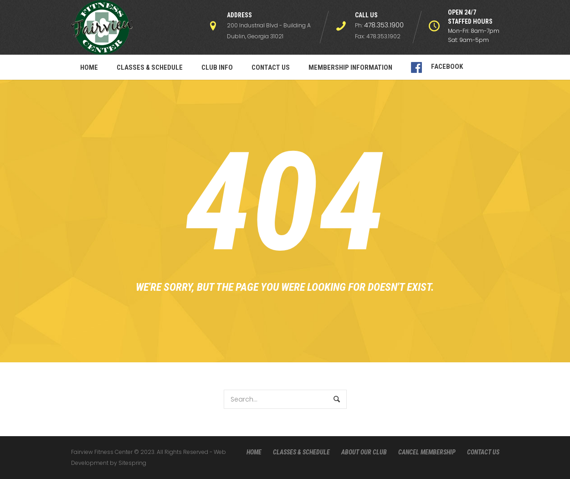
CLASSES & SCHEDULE (301, 452)
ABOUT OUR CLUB (364, 452)
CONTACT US (483, 452)
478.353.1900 (384, 25)
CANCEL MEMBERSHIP (427, 452)
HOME (254, 452)
